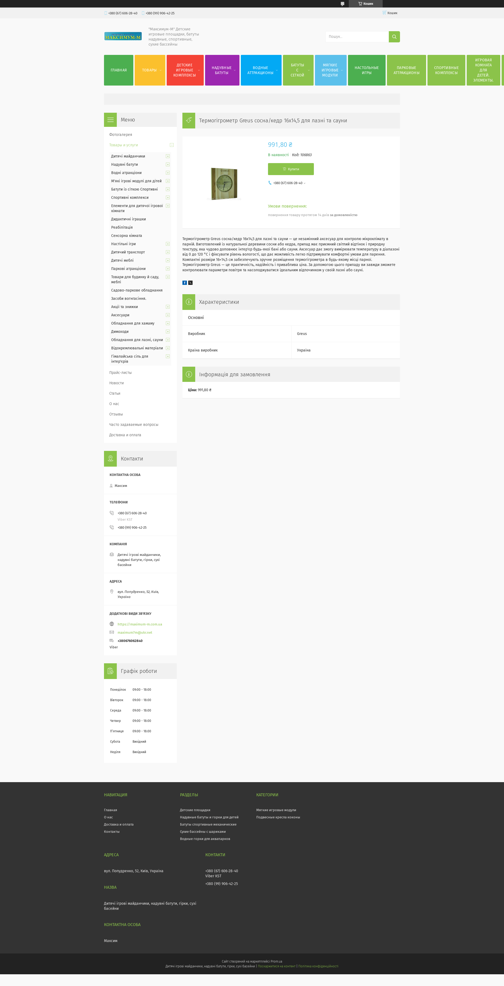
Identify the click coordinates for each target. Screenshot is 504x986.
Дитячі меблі (122, 260)
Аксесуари (120, 315)
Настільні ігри (123, 244)
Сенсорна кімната (126, 235)
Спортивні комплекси (130, 197)
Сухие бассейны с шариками (203, 832)
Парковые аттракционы (406, 70)
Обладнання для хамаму (132, 323)
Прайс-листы (120, 372)
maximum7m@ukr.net (135, 633)
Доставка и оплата (125, 435)
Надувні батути (124, 164)
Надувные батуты (221, 70)
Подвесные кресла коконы (278, 817)
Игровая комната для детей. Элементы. (483, 70)
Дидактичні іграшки (128, 219)
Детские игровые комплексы (184, 70)
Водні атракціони (126, 173)
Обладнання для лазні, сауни (137, 340)
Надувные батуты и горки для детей (209, 817)
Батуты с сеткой (298, 70)
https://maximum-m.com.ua (140, 624)
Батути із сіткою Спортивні (134, 189)
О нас (114, 404)
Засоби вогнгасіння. (128, 298)
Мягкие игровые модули (330, 70)
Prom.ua (276, 961)
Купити (293, 169)
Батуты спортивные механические (208, 824)
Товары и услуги (123, 145)
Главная (119, 70)
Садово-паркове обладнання (137, 290)
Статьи (114, 393)
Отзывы (116, 414)
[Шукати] (394, 36)
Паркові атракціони (128, 268)
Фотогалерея (120, 134)
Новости (116, 383)
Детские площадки (195, 810)
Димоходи (120, 331)
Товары (149, 70)
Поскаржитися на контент (276, 966)
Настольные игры (367, 70)
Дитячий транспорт (128, 252)
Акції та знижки (124, 307)
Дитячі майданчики (128, 156)
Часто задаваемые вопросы (133, 424)
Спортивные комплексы (446, 70)
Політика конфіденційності (318, 966)
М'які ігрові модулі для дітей (136, 181)
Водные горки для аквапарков (205, 839)
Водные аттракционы (260, 70)
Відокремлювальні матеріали (137, 348)
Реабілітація (122, 227)
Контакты (112, 832)
